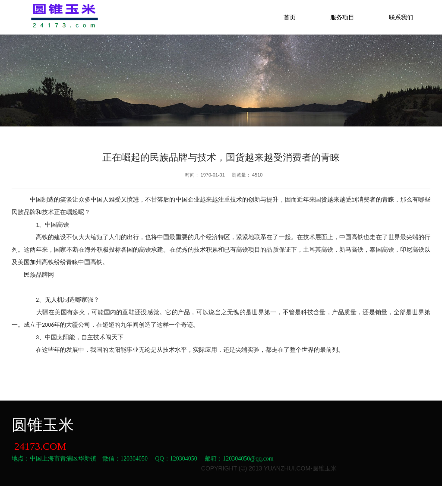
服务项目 (342, 17)
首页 (290, 17)
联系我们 (401, 17)
